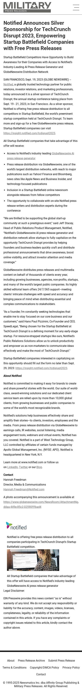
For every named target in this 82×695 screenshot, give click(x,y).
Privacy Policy (71, 667)
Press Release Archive (31, 660)
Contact (41, 674)
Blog (39, 467)
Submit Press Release (61, 660)
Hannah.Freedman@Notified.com (23, 489)
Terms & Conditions (14, 667)
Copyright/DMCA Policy (44, 667)
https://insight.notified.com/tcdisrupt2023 (29, 133)
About (10, 660)
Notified (8, 84)
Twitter (23, 467)
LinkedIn (12, 467)
